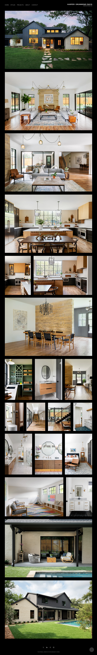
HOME (7, 5)
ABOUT (27, 5)
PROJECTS (20, 5)
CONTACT (35, 5)
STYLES (13, 5)
